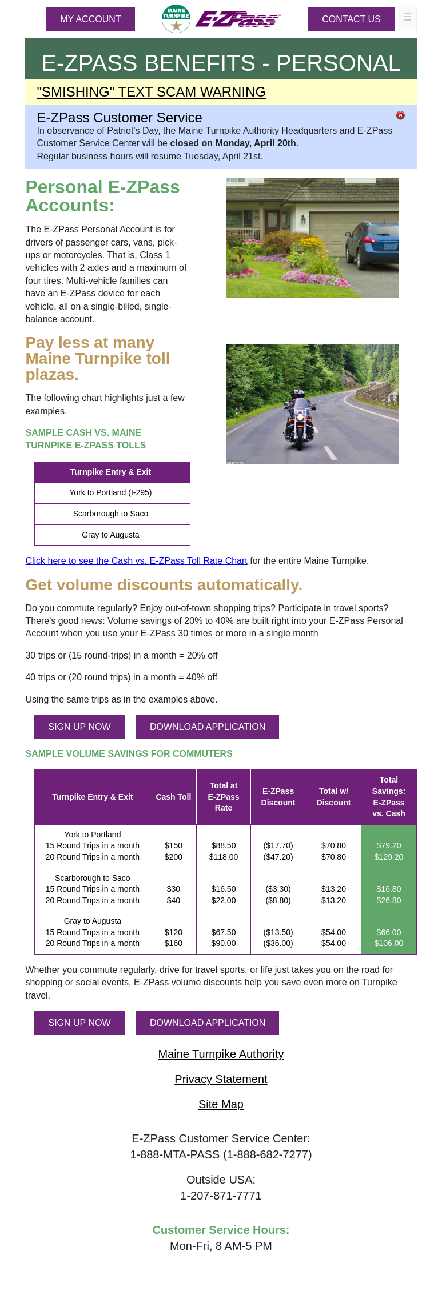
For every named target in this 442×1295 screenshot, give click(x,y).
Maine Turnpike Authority (221, 1054)
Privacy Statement (220, 1079)
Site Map (221, 1104)
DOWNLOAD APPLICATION (207, 727)
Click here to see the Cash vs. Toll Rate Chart (136, 561)
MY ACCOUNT (90, 19)
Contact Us (351, 19)
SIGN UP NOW (79, 727)
